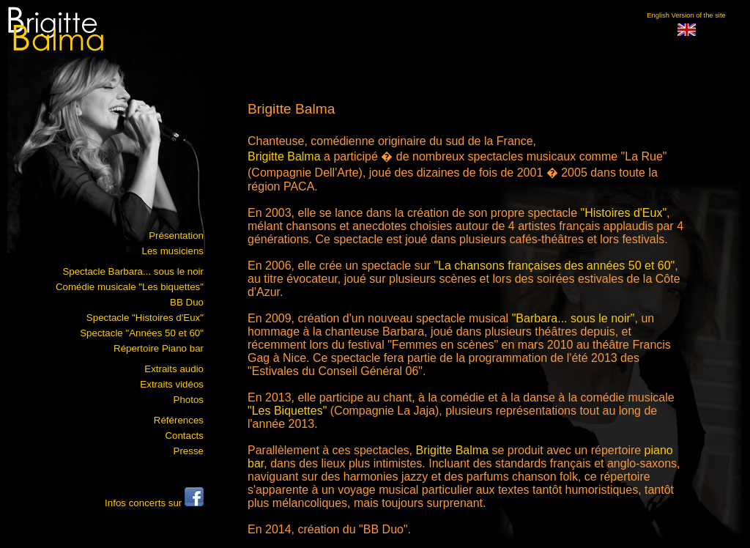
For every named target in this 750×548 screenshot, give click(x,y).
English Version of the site (686, 15)
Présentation (176, 235)
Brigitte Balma (284, 156)
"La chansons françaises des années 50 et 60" (554, 265)
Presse (189, 450)
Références (179, 420)
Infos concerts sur (154, 502)
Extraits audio (174, 368)
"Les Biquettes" (287, 410)
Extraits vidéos (172, 384)
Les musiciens (173, 250)
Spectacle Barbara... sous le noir (133, 271)
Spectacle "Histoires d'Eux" (145, 317)
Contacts (184, 435)
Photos (189, 399)
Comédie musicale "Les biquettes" (130, 286)
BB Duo (187, 302)
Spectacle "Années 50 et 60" (142, 332)
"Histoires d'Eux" (624, 213)
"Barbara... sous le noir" (573, 318)
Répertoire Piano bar (159, 348)
